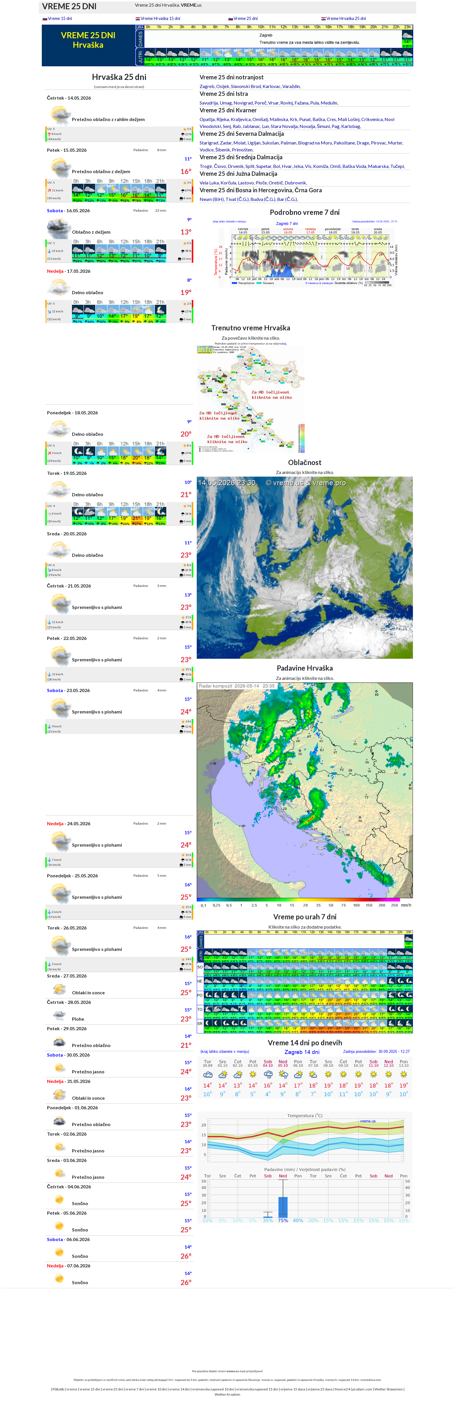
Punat (305, 119)
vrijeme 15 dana (292, 1389)
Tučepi (397, 166)
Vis (308, 166)
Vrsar (273, 102)
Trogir (206, 166)
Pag (336, 126)
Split (249, 166)
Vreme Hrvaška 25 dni (346, 18)
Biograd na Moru (315, 142)
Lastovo (246, 182)
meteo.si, (267, 1379)
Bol (276, 166)
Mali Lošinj (349, 119)
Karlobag (350, 126)
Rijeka (222, 119)
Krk (293, 119)
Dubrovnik (295, 182)
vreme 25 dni (112, 1389)
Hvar (287, 166)
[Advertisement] (119, 363)
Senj (227, 126)
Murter (395, 142)
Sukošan (270, 142)
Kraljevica (241, 119)
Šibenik (222, 149)
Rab (237, 126)
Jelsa (298, 166)
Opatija (207, 119)
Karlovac (272, 86)
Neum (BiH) (212, 199)
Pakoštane (344, 142)
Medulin (329, 102)
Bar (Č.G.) (287, 199)
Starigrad (209, 142)
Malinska (279, 119)
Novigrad (243, 102)
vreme (72, 1389)
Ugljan (254, 142)
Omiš (335, 166)
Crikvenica (372, 119)
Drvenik (236, 166)
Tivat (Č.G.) (237, 199)
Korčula (228, 182)
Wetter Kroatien (227, 1394)
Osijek (222, 86)
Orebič (276, 182)
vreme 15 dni (90, 1389)
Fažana (301, 102)
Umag (226, 102)
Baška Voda (354, 166)
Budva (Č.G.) (263, 199)
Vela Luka (209, 182)
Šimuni (323, 126)
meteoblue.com (370, 1379)
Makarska (378, 166)
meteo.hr (331, 1379)
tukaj (282, 343)
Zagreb (207, 86)
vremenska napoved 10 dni (213, 1389)
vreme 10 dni (156, 1389)
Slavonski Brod (246, 86)
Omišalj (260, 119)
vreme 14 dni (179, 1389)
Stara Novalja (284, 126)
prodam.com (362, 1389)
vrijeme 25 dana (320, 1389)
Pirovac (378, 142)
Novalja (307, 126)
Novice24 (342, 1389)
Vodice (207, 149)
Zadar (226, 142)
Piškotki (58, 1389)
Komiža (320, 166)
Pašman (288, 142)
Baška (319, 119)
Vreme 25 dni (246, 18)
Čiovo (220, 166)
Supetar (263, 166)
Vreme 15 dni (60, 18)
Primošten (242, 149)
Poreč (260, 102)
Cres (331, 119)
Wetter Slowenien (389, 1389)
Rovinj (286, 102)
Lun (265, 126)
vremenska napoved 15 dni (257, 1389)
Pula (314, 102)
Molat (239, 142)
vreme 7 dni (134, 1389)
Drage (363, 142)
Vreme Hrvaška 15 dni (160, 18)
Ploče (261, 182)
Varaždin (291, 86)
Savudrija (209, 102)
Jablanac (251, 126)
